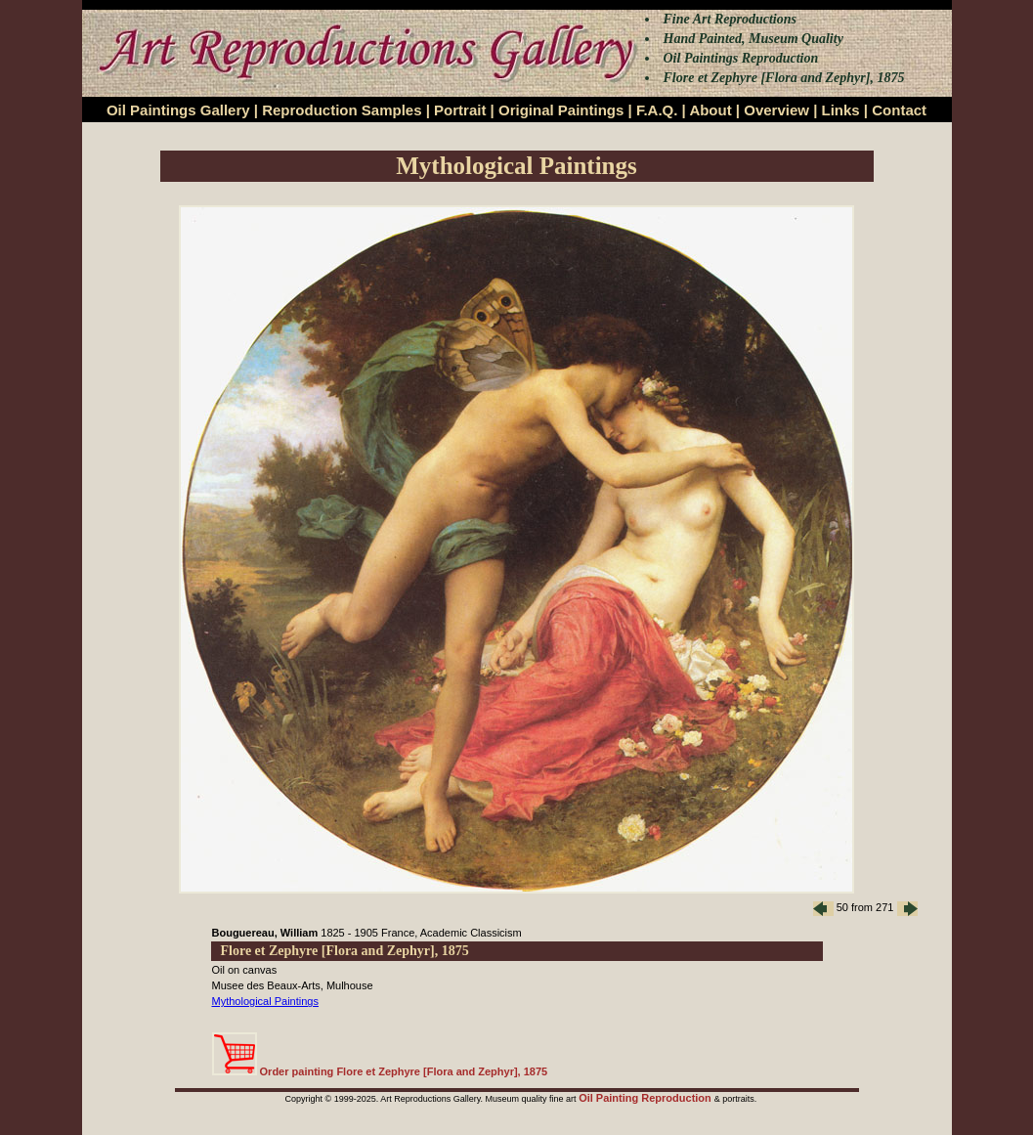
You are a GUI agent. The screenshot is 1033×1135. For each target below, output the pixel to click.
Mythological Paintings (265, 1001)
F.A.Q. (657, 110)
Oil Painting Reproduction (646, 1098)
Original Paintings (561, 110)
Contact (899, 110)
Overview (776, 110)
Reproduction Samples (341, 110)
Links (841, 110)
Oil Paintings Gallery (178, 110)
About (710, 110)
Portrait (460, 110)
